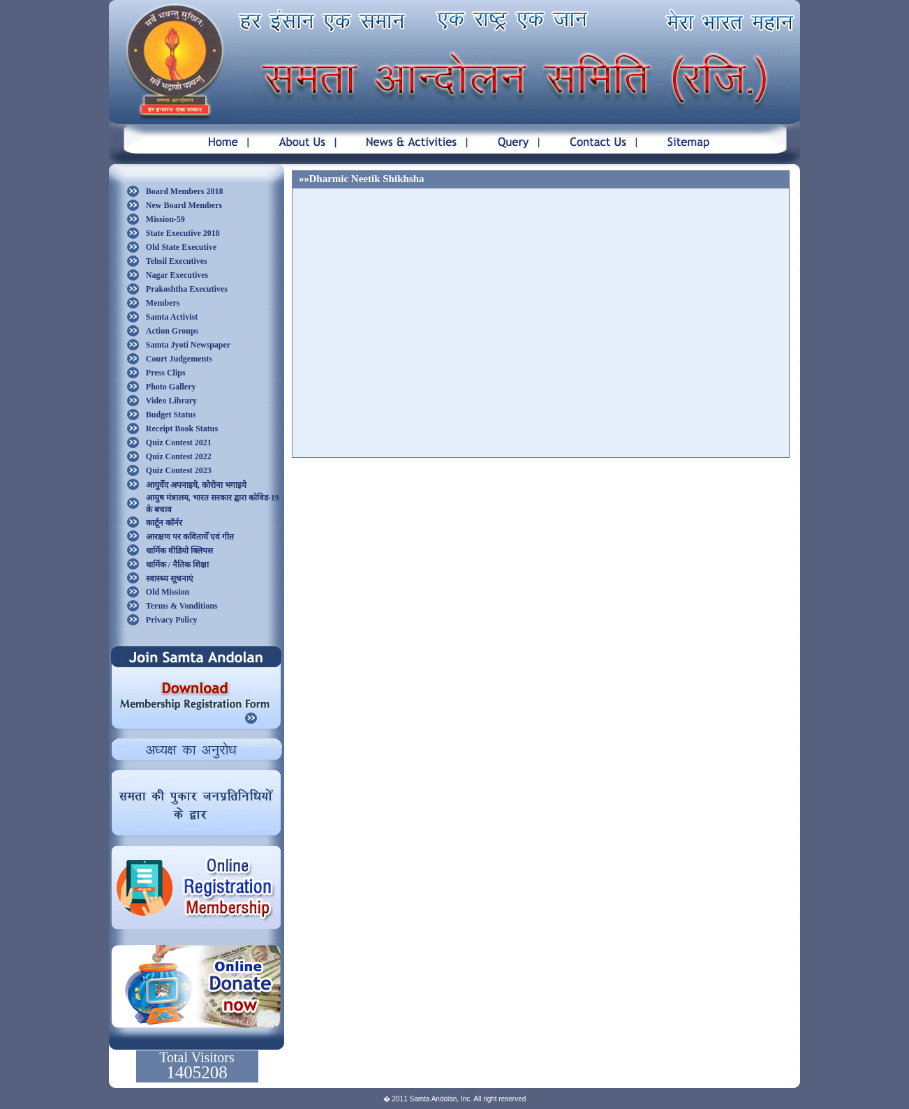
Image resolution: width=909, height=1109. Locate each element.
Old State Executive (181, 247)
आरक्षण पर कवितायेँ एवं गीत (190, 537)
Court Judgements (179, 359)
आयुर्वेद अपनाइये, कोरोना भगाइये (196, 485)
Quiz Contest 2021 (179, 442)
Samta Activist (172, 317)
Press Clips (166, 373)
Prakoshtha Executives (187, 289)
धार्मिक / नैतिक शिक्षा (177, 565)
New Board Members (184, 205)
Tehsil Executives (176, 261)
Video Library (171, 400)
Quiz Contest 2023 (179, 470)
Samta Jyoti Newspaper (188, 345)
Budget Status (171, 414)
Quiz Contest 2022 (179, 456)
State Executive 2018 (183, 233)
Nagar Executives (177, 275)
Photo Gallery (171, 387)
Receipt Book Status (182, 428)
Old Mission (167, 592)
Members (163, 303)
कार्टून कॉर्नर (164, 523)
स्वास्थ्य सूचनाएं (169, 578)
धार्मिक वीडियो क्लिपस (179, 551)
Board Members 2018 (184, 191)
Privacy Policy (172, 620)
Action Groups (172, 331)
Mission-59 (165, 219)
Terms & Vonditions (182, 606)
